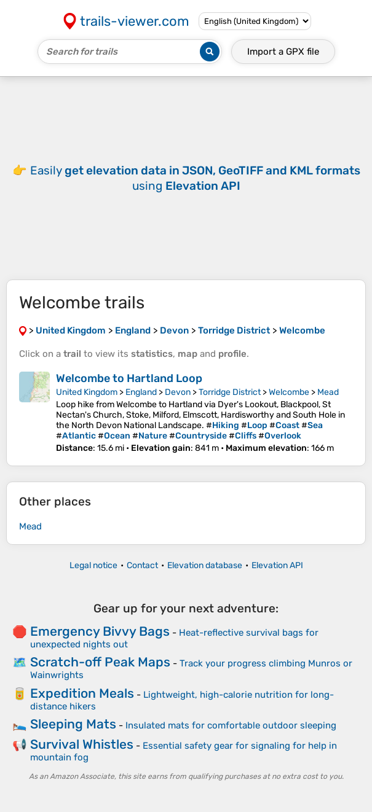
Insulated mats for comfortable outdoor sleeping (230, 725)
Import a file (283, 51)
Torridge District (230, 392)
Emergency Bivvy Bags (100, 631)
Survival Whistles (81, 744)
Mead (328, 392)
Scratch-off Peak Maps (100, 662)
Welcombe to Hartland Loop (129, 378)
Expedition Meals (82, 693)
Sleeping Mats (73, 724)
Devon (178, 392)
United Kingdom (86, 392)
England (141, 392)
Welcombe (289, 392)
